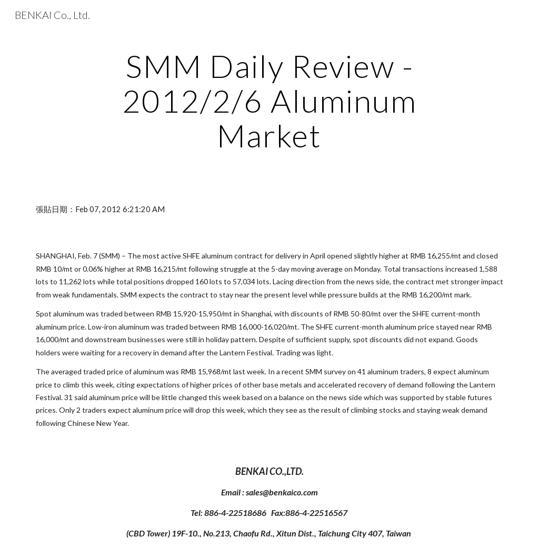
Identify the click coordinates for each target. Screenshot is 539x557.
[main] (269, 100)
